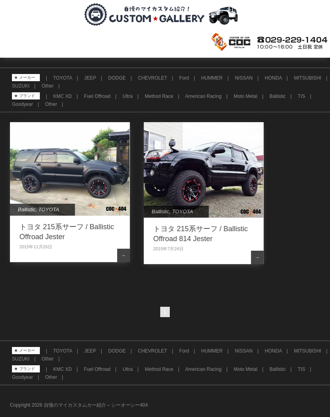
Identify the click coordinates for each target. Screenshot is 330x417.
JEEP (90, 78)
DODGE (117, 78)
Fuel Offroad (97, 96)
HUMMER (212, 78)
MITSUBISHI (307, 78)
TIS (301, 96)
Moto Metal (245, 96)
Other (47, 86)
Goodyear (22, 104)
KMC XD (62, 96)
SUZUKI (20, 86)
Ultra (128, 96)
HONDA (273, 78)
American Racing (203, 96)
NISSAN (244, 78)
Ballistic (277, 96)
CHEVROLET (152, 78)
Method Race (159, 96)
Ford (184, 78)
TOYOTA (62, 78)
